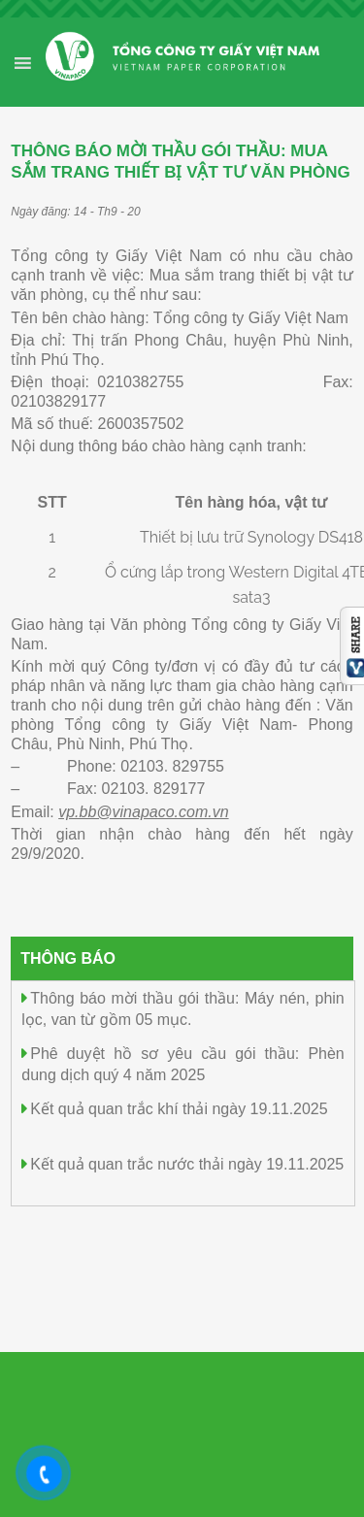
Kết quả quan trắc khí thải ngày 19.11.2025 (178, 1109)
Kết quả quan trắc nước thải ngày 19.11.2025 (187, 1164)
